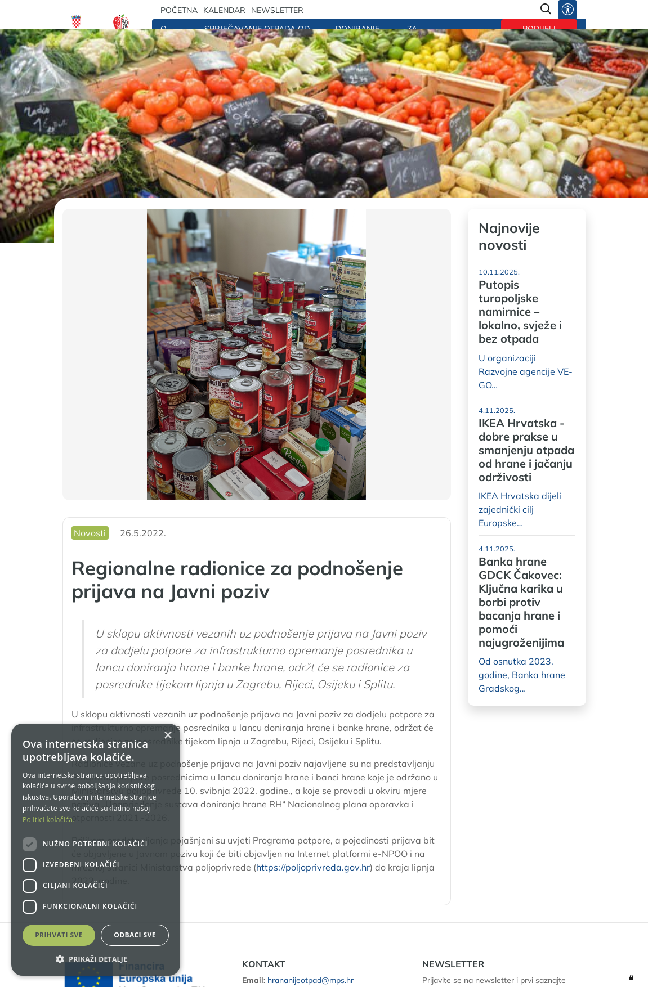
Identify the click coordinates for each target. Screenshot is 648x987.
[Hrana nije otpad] (121, 25)
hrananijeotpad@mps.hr (310, 980)
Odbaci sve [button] (135, 935)
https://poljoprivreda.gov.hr (313, 867)
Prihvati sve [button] (59, 935)
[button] (96, 958)
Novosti (90, 533)
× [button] (167, 736)
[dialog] (95, 850)
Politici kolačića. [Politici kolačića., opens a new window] (49, 819)
